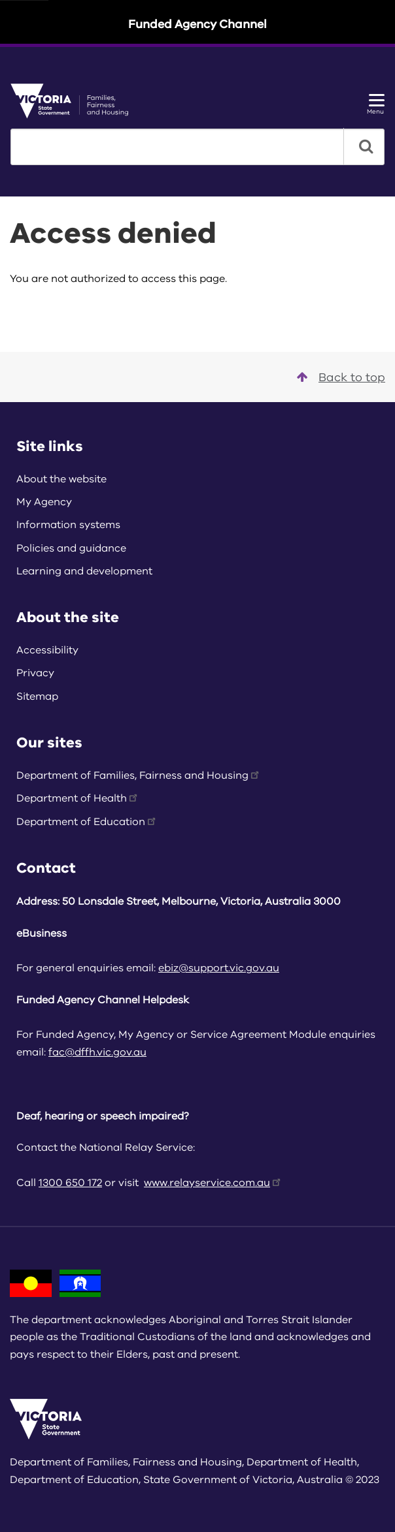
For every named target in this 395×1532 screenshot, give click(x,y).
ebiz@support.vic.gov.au (218, 968)
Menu (376, 105)
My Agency (44, 502)
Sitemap (37, 696)
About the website (61, 479)
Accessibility (47, 650)
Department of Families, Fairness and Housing (138, 775)
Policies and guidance (71, 548)
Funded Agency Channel (197, 24)
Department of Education (87, 822)
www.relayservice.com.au (213, 1183)
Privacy (35, 673)
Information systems (68, 525)
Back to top (341, 377)
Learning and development (84, 571)
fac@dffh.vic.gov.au (97, 1052)
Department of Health (77, 798)
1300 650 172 (70, 1183)
